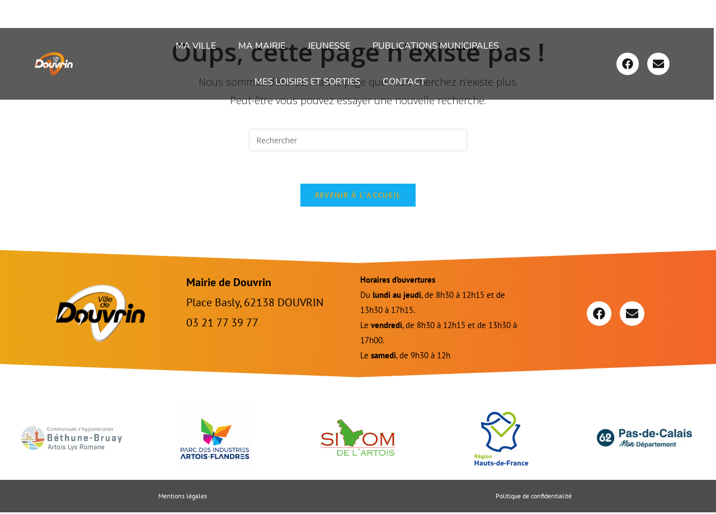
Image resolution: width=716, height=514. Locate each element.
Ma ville (196, 46)
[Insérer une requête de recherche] (358, 140)
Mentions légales (182, 497)
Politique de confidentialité (534, 497)
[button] (198, 46)
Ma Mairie (261, 46)
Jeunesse (329, 46)
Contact (404, 82)
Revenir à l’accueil (358, 196)
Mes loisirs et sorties (307, 82)
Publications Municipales (436, 46)
